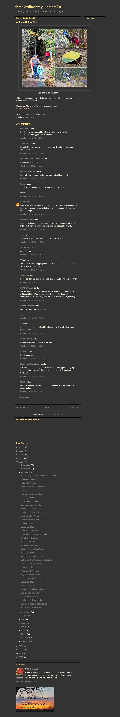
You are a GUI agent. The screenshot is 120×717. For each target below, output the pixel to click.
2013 (21, 458)
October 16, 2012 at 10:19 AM (32, 242)
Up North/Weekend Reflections (33, 501)
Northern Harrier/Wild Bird (31, 600)
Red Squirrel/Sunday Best (31, 494)
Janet (22, 235)
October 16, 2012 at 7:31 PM (32, 346)
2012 (21, 462)
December (25, 465)
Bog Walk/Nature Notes (30, 575)
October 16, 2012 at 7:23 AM (32, 196)
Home (48, 407)
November (25, 469)
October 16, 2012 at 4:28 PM (32, 300)
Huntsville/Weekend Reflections (34, 589)
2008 (21, 657)
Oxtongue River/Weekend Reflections (36, 560)
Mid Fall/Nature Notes (30, 516)
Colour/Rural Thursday (30, 593)
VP (21, 260)
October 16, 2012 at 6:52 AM (32, 166)
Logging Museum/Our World (32, 549)
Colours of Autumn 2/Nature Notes (35, 604)
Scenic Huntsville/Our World (32, 578)
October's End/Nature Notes (32, 487)
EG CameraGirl (33, 669)
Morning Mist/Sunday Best (32, 556)
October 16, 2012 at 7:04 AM (32, 178)
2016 (21, 447)
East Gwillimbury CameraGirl (38, 7)
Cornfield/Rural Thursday (31, 505)
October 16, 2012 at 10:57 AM (32, 255)
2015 (21, 451)
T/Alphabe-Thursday (29, 597)
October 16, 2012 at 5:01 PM (32, 318)
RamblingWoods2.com (30, 364)
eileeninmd (25, 128)
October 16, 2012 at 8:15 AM (32, 214)
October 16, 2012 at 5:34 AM (32, 153)
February (25, 638)
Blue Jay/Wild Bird (28, 542)
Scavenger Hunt (27, 498)
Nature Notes (28, 117)
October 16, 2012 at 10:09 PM (32, 359)
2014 (21, 455)
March (24, 634)
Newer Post (22, 407)
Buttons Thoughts (28, 171)
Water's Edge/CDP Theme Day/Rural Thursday (40, 476)
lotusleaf (24, 351)
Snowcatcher (26, 339)
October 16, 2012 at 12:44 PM (32, 282)
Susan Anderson (27, 306)
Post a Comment (25, 397)
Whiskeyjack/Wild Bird (30, 571)
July (23, 619)
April (23, 630)
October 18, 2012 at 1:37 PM (32, 376)
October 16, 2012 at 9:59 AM (32, 229)
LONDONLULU (26, 288)
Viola (22, 324)
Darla (22, 184)
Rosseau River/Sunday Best (32, 586)
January (24, 641)
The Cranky (25, 144)
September (26, 612)
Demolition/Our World (30, 520)
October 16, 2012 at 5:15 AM (32, 138)
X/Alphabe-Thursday (29, 479)
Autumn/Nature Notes (30, 545)
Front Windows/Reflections (32, 531)
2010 (21, 650)
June (23, 623)
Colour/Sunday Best (29, 523)
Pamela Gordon (27, 220)
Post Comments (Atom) (53, 414)
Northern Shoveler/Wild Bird (32, 512)
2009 (21, 653)
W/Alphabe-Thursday (29, 509)
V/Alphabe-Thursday (29, 538)
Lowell (23, 202)
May (23, 627)
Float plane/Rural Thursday (32, 564)
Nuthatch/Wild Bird (28, 483)
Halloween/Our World (30, 490)
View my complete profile (26, 681)
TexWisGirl (25, 247)
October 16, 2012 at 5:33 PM (32, 333)
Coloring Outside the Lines (32, 159)
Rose (22, 382)
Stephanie (24, 275)
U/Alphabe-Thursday (29, 567)
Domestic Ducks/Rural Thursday (34, 534)
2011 (21, 646)
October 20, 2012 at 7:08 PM (32, 392)
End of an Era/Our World (31, 608)
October (24, 472)
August (24, 616)
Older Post (74, 407)
